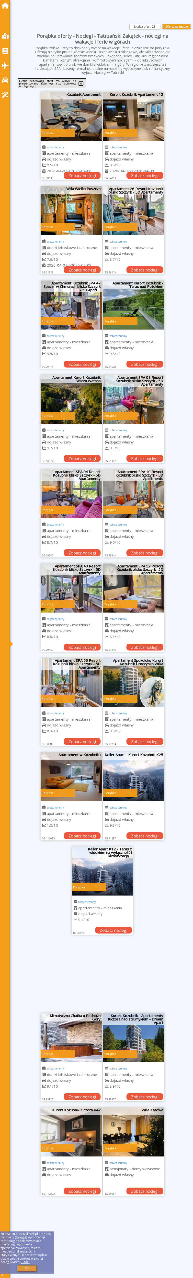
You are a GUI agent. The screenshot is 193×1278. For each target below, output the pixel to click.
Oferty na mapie (176, 27)
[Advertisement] (103, 976)
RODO (25, 1262)
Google (21, 1237)
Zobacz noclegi (82, 175)
